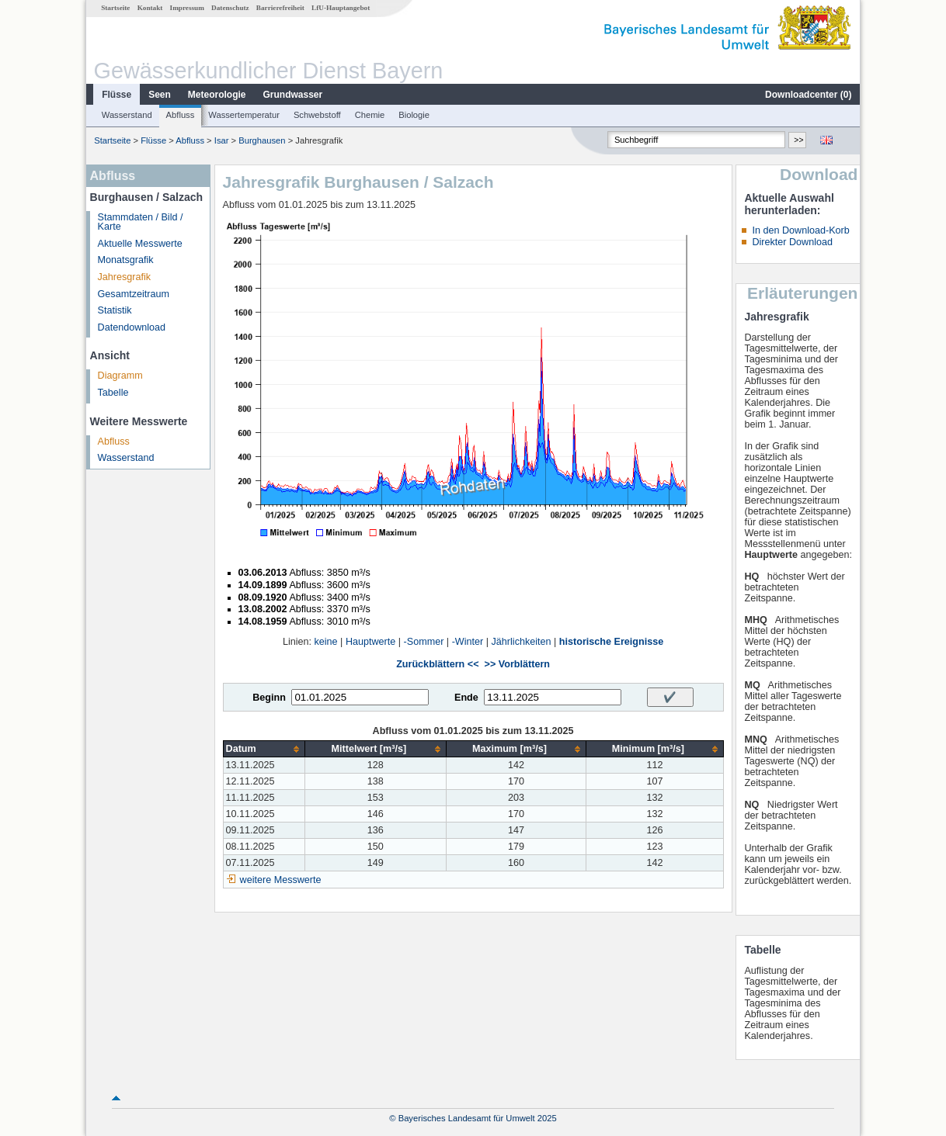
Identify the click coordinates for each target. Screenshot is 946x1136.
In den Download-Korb (800, 230)
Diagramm (120, 375)
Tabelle (113, 392)
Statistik (115, 310)
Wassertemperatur (244, 114)
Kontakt (150, 8)
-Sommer (424, 641)
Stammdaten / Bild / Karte (140, 222)
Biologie (414, 114)
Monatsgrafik (126, 260)
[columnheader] (263, 749)
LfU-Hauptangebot (340, 8)
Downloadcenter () (808, 94)
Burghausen (261, 140)
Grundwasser (293, 94)
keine (326, 641)
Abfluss (180, 114)
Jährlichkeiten (521, 641)
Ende (466, 697)
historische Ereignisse (611, 641)
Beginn (269, 697)
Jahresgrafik (124, 277)
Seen (159, 94)
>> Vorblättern (517, 664)
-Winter (468, 641)
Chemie (370, 114)
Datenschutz (230, 8)
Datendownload (132, 327)
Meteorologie (217, 94)
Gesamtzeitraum (133, 294)
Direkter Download (792, 242)
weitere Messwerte (281, 880)
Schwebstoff (317, 114)
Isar (221, 140)
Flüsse (116, 94)
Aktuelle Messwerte (140, 243)
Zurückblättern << (437, 664)
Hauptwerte (370, 641)
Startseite (115, 8)
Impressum (187, 8)
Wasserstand (127, 114)
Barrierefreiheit (280, 8)
